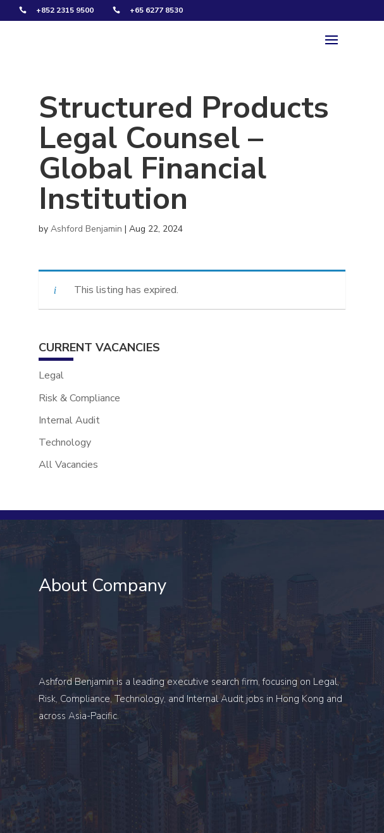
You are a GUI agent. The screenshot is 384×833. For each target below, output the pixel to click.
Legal (51, 375)
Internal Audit (69, 420)
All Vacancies (68, 465)
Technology (65, 442)
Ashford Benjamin (86, 229)
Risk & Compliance (79, 398)
